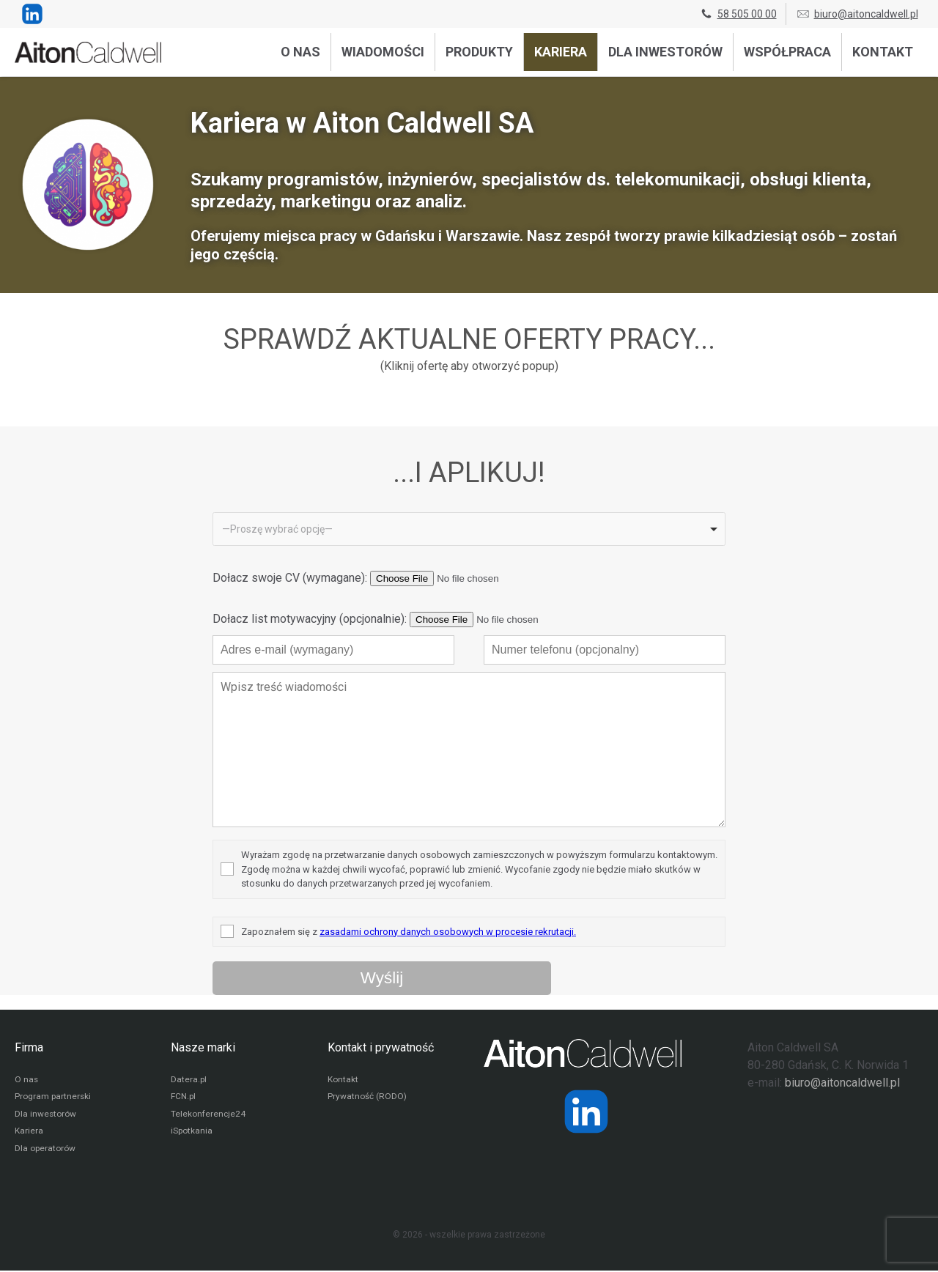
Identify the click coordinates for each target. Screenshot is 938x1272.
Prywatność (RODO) (367, 1097)
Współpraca (787, 51)
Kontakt (882, 51)
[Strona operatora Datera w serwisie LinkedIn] (586, 1112)
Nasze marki (203, 1047)
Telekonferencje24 (208, 1115)
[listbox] (469, 529)
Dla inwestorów (665, 51)
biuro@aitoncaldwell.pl (857, 14)
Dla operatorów (45, 1150)
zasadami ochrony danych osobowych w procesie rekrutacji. (448, 931)
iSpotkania (192, 1133)
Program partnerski (53, 1097)
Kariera (560, 51)
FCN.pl (183, 1097)
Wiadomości (382, 51)
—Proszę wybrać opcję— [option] (277, 529)
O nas (300, 51)
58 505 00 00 (738, 14)
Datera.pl (189, 1080)
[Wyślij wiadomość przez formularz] (382, 978)
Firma (29, 1047)
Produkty (479, 51)
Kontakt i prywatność (381, 1047)
